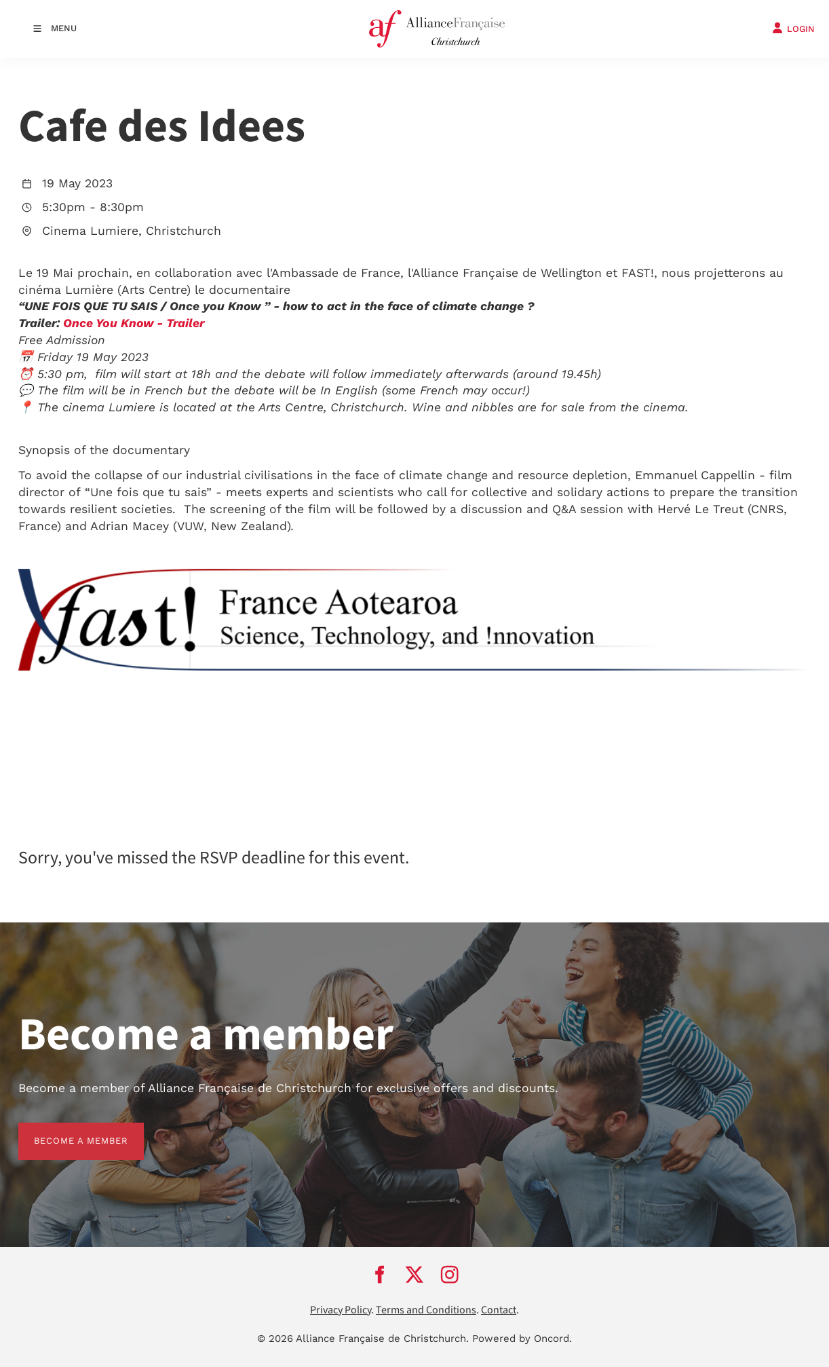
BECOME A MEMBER (65, 1130)
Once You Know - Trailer (133, 323)
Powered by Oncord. (522, 1338)
